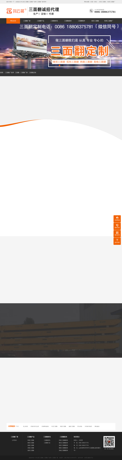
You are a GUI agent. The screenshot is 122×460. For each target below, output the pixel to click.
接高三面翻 (31, 450)
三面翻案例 (67, 21)
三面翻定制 (32, 72)
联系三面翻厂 (111, 1)
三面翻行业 (47, 442)
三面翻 (17, 72)
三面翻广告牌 (9, 72)
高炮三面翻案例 (63, 450)
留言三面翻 (102, 1)
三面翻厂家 (26, 21)
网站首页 (13, 21)
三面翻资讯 (54, 21)
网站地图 (86, 1)
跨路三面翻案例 (63, 440)
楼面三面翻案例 (63, 448)
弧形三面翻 (31, 445)
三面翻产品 (40, 21)
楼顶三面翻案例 (63, 442)
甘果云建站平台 (88, 457)
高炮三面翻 (31, 448)
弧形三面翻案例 (63, 445)
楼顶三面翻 (31, 442)
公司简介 (14, 440)
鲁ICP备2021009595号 (70, 457)
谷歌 (95, 1)
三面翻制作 (81, 21)
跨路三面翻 (31, 440)
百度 (92, 1)
